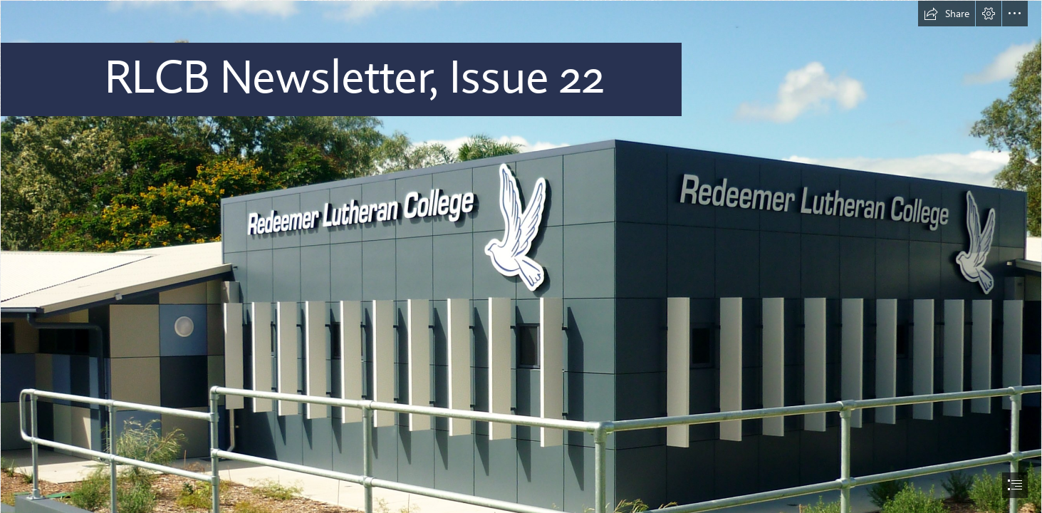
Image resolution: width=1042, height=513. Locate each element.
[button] (946, 13)
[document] (521, 256)
